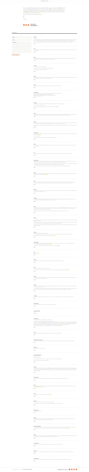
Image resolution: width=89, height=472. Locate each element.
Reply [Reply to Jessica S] (35, 298)
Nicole (35, 76)
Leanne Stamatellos (37, 426)
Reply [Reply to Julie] (35, 184)
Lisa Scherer (36, 92)
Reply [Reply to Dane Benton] (35, 167)
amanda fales (36, 242)
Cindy (35, 172)
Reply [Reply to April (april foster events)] (35, 342)
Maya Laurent (36, 410)
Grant (35, 144)
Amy (34, 252)
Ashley (35, 259)
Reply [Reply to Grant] (35, 147)
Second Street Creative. (27, 469)
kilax (34, 267)
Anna (35, 217)
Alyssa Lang (36, 132)
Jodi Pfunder (36, 318)
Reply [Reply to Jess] (35, 52)
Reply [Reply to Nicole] (35, 87)
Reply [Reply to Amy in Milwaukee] (35, 313)
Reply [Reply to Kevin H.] (35, 43)
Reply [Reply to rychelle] (35, 71)
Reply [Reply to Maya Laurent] (35, 412)
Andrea (35, 232)
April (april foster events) (38, 339)
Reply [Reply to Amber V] (35, 372)
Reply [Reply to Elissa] (35, 212)
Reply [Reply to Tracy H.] (35, 453)
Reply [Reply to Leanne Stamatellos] (35, 429)
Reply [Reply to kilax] (35, 271)
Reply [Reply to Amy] (35, 254)
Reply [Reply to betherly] (35, 201)
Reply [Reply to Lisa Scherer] (35, 97)
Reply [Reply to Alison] (35, 127)
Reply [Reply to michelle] (35, 108)
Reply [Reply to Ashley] (35, 262)
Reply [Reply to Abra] (35, 388)
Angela (35, 276)
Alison (35, 121)
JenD (35, 113)
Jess (34, 48)
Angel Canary (36, 303)
